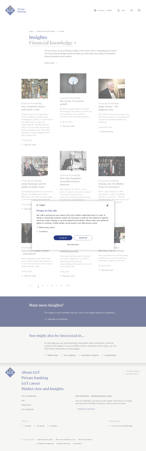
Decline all (83, 238)
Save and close (73, 244)
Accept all (63, 238)
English (42, 205)
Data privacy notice (47, 227)
